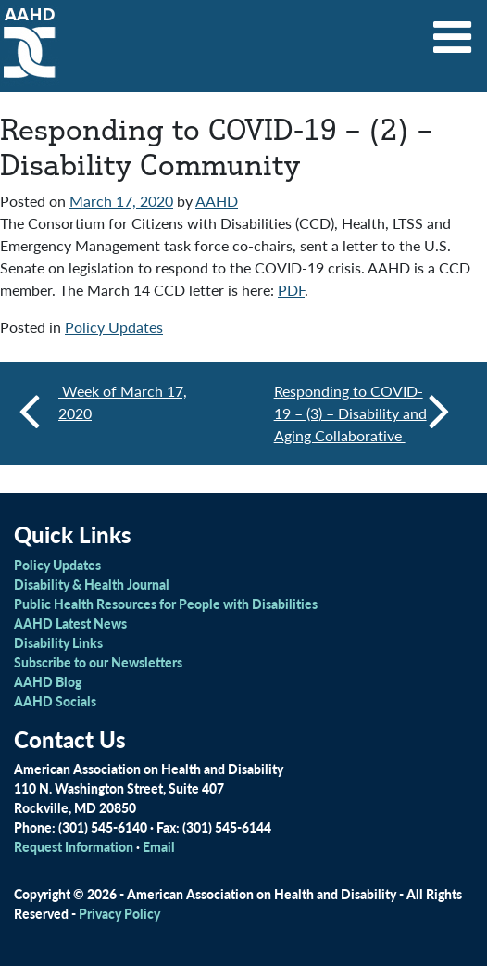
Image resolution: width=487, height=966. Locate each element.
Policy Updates (114, 326)
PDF (291, 289)
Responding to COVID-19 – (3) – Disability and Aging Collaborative (362, 413)
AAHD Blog (47, 681)
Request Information (73, 846)
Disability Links (58, 642)
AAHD (216, 200)
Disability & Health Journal (91, 584)
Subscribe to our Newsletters (98, 662)
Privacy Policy (119, 913)
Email (159, 846)
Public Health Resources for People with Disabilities (166, 603)
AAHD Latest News (70, 623)
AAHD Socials (55, 701)
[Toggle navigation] (452, 30)
